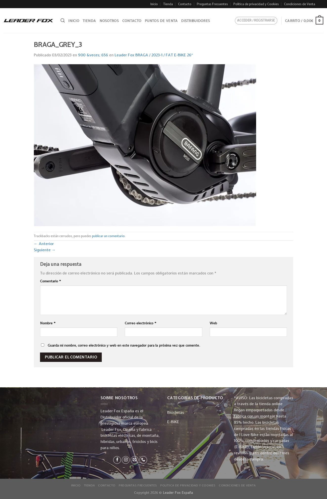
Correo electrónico (140, 323)
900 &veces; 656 (93, 55)
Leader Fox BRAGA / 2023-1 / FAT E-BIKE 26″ (154, 55)
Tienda (168, 4)
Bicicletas (175, 412)
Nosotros (109, 21)
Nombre (48, 323)
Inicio (154, 4)
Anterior (44, 243)
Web (213, 323)
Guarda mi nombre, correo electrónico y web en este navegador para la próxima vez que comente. (124, 345)
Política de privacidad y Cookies (256, 4)
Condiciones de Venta (299, 4)
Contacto (184, 4)
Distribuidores (195, 21)
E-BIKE (173, 421)
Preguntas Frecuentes (212, 4)
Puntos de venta (161, 21)
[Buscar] (63, 20)
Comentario (50, 281)
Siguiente (45, 249)
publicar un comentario (108, 236)
